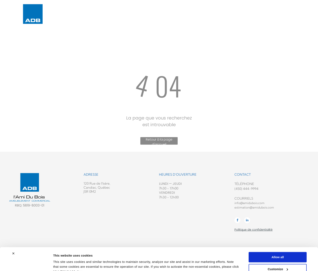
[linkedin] (247, 220)
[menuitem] (126, 9)
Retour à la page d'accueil (159, 141)
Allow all (278, 237)
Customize (278, 249)
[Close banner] (13, 233)
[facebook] (237, 220)
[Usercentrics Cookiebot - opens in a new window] (26, 263)
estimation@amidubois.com (254, 207)
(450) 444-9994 (246, 189)
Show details (62, 263)
